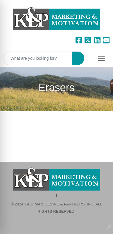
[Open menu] (101, 58)
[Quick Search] (37, 58)
